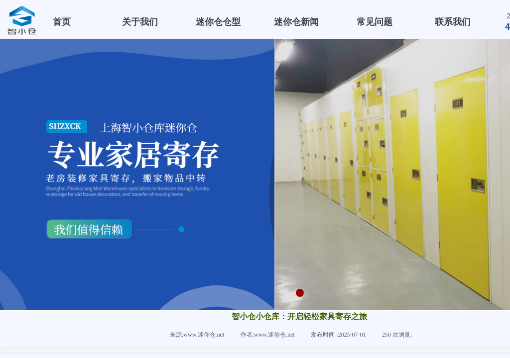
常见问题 (374, 22)
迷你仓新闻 (296, 22)
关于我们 (140, 22)
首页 (62, 22)
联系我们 (453, 22)
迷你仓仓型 (218, 22)
